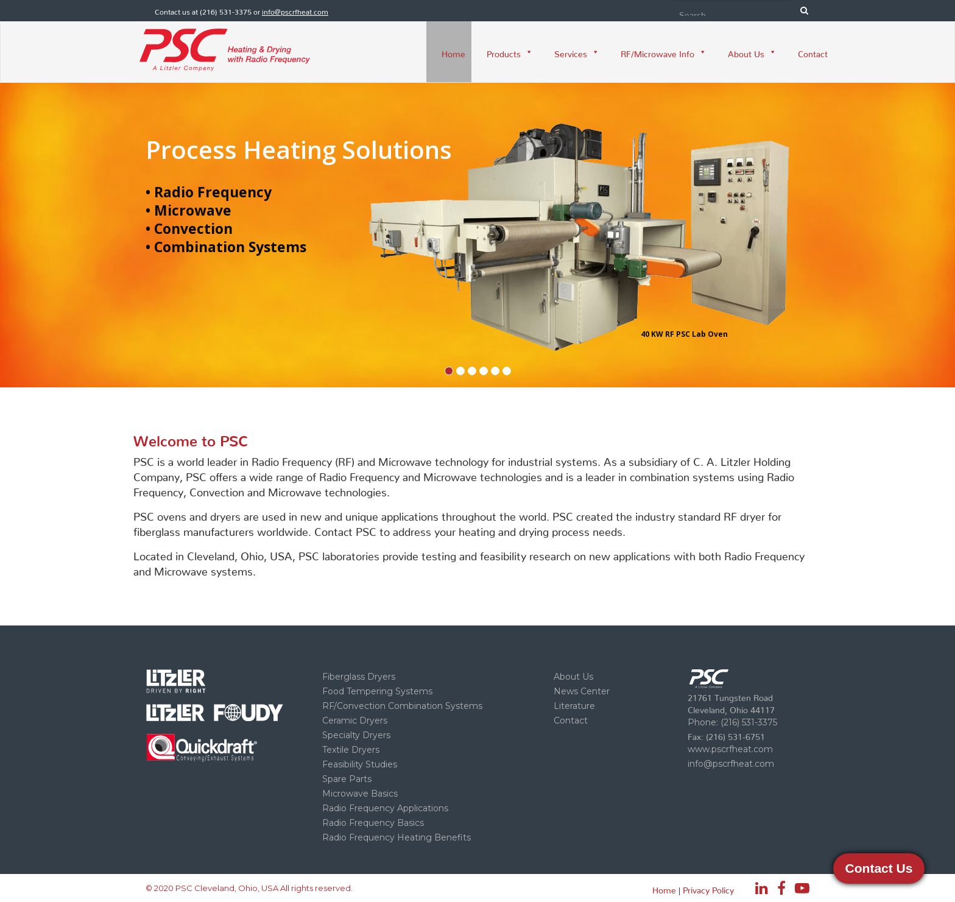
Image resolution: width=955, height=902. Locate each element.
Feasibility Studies (359, 764)
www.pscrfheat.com (730, 749)
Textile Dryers (350, 749)
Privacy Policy (708, 888)
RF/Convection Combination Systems (402, 705)
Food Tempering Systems (377, 691)
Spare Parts (347, 778)
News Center (582, 691)
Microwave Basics (360, 793)
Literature (574, 705)
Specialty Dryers (356, 735)
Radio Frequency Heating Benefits (396, 837)
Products (510, 52)
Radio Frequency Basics (373, 822)
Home (453, 52)
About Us (752, 52)
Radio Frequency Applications (385, 808)
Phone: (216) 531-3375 (732, 722)
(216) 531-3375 (226, 10)
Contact (813, 52)
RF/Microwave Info (664, 52)
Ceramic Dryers (354, 720)
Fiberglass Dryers (358, 676)
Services (576, 52)
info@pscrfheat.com (295, 10)
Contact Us (879, 868)
